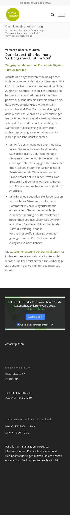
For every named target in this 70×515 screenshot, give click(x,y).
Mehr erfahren (35, 309)
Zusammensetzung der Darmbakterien (35, 251)
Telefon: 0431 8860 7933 (35, 2)
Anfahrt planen (14, 344)
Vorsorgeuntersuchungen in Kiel (21, 33)
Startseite (23, 30)
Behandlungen (38, 30)
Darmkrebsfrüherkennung (24, 26)
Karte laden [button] (35, 317)
